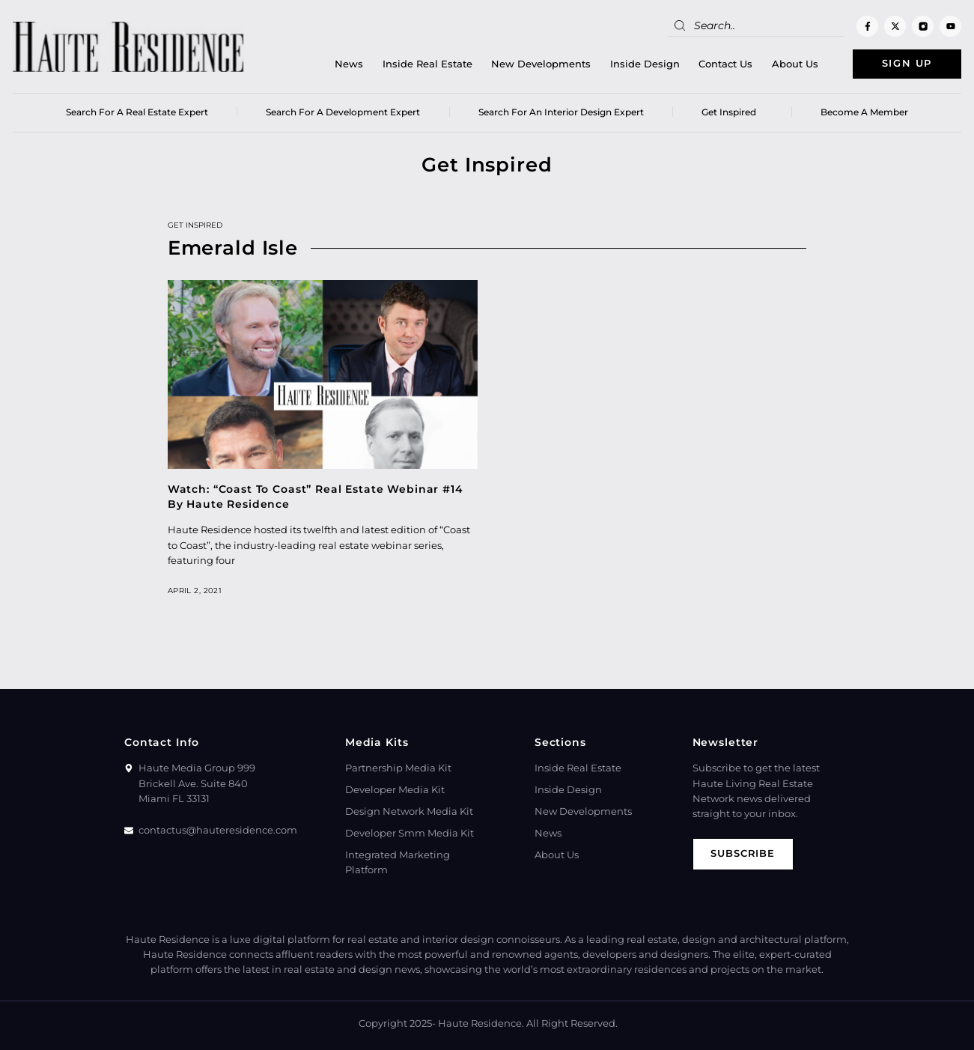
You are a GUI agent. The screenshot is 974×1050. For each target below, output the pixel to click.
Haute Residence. (481, 1023)
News (349, 64)
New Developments (541, 64)
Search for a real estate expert (137, 112)
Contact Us (725, 64)
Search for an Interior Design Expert (561, 112)
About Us (794, 64)
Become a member (864, 112)
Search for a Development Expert (343, 112)
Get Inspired (732, 112)
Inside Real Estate (427, 64)
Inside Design (644, 64)
